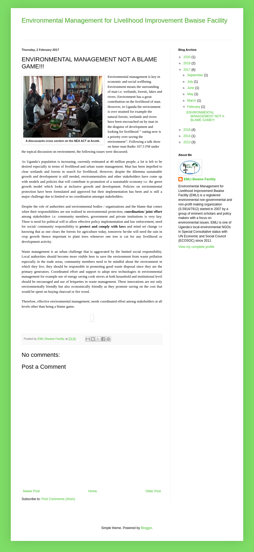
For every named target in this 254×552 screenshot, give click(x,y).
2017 (187, 70)
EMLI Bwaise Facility (200, 179)
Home (92, 491)
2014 (187, 136)
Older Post (153, 491)
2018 (187, 63)
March (192, 100)
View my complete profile (196, 247)
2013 (187, 142)
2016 (187, 130)
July (190, 82)
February (194, 107)
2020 (187, 57)
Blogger (146, 528)
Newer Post (31, 491)
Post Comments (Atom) (58, 499)
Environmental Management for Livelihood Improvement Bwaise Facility (125, 20)
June (191, 88)
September (195, 75)
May (190, 94)
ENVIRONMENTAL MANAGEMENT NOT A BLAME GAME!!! (205, 116)
